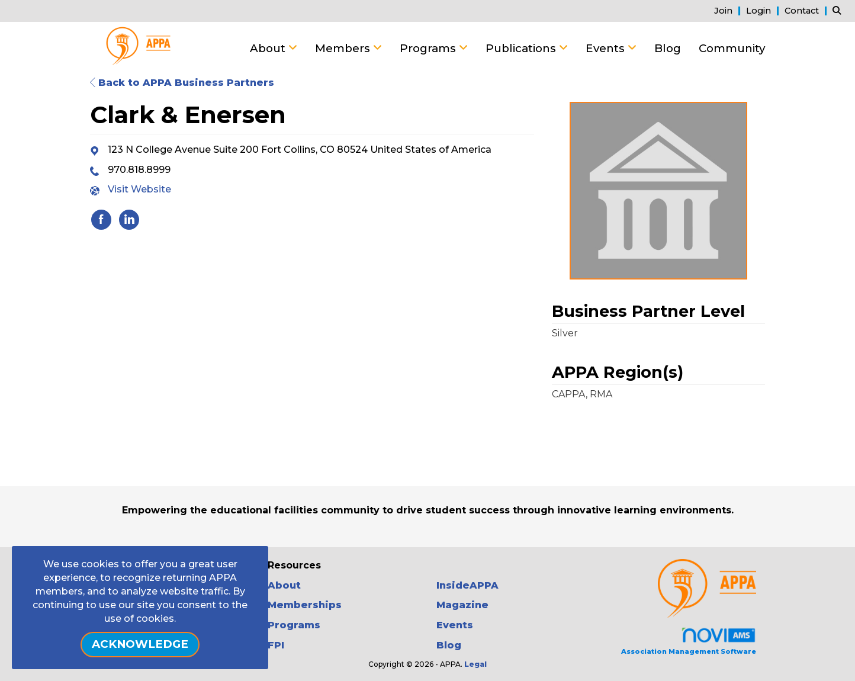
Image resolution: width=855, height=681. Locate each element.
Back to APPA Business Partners (182, 82)
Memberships (305, 605)
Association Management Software (688, 641)
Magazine (462, 605)
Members (344, 48)
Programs (429, 48)
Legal (475, 664)
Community (732, 48)
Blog (667, 48)
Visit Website (139, 189)
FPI (276, 645)
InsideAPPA (467, 585)
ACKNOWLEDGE (140, 644)
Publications (522, 48)
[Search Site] (839, 10)
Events (607, 48)
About (269, 48)
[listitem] (729, 10)
